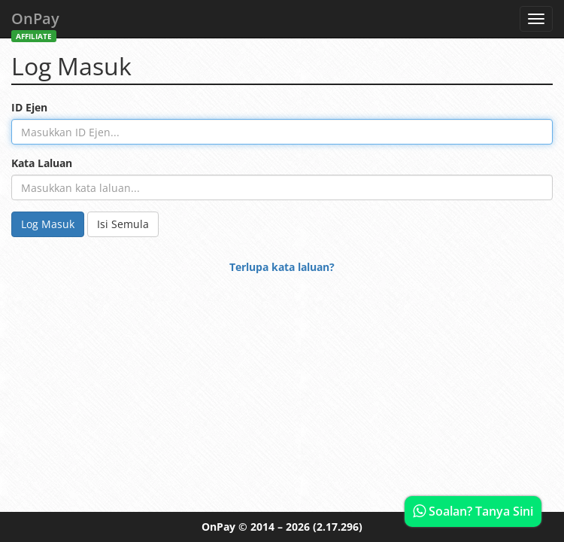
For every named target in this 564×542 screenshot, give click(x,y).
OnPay (35, 23)
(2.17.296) (337, 526)
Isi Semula (123, 224)
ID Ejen (29, 107)
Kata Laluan (41, 163)
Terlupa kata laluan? (282, 267)
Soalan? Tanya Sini (473, 511)
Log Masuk (47, 224)
